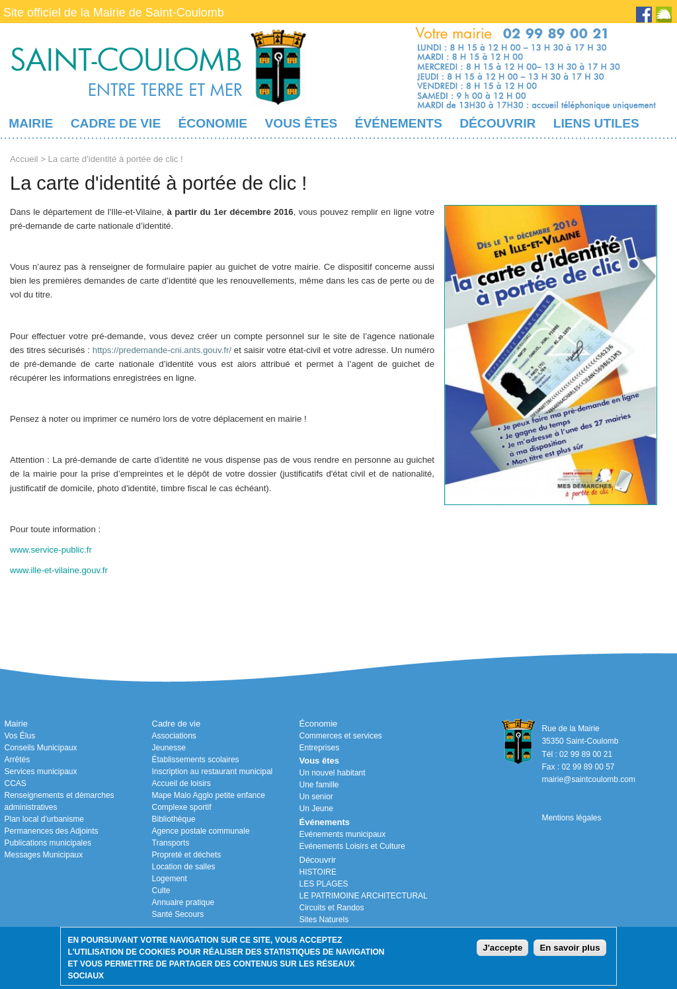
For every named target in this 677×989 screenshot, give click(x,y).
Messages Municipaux (44, 854)
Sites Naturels (324, 919)
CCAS (15, 783)
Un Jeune (316, 808)
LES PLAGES (323, 884)
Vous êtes (300, 123)
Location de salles (184, 866)
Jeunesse (169, 747)
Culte (161, 890)
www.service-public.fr (51, 550)
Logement (169, 878)
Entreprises (319, 747)
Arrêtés (17, 759)
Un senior (316, 796)
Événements (398, 123)
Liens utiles (596, 123)
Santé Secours (178, 914)
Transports (171, 843)
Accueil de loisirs (181, 783)
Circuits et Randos (331, 907)
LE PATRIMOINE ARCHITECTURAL (363, 895)
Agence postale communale (201, 831)
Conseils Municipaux (41, 747)
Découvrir (497, 123)
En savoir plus (569, 948)
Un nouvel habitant (332, 772)
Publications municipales (48, 843)
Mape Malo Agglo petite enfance (208, 795)
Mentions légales (571, 817)
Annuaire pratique (183, 902)
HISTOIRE (318, 872)
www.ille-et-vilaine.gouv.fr (59, 570)
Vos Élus (20, 735)
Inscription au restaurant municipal (212, 771)
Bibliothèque (174, 819)
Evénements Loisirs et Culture (352, 846)
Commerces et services (340, 735)
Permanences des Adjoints (52, 831)
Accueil (24, 159)
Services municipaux (41, 771)
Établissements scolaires (195, 759)
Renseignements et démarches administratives (59, 801)
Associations (174, 735)
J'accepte (502, 948)
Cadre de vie (116, 123)
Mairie (31, 123)
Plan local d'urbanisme (44, 819)
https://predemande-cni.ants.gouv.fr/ (162, 350)
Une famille (319, 784)
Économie (213, 123)
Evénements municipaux (342, 834)
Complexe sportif (182, 807)
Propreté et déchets (186, 854)
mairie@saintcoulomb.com (588, 779)
